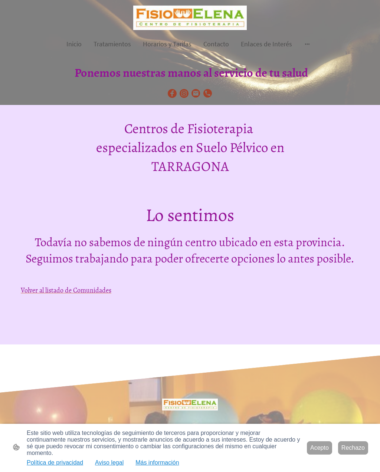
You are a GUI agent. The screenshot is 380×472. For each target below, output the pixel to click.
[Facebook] (172, 93)
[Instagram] (184, 93)
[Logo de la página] (190, 18)
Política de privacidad (55, 462)
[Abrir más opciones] (307, 44)
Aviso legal (109, 462)
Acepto (319, 448)
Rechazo (353, 448)
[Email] (195, 93)
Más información (157, 462)
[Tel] (207, 93)
